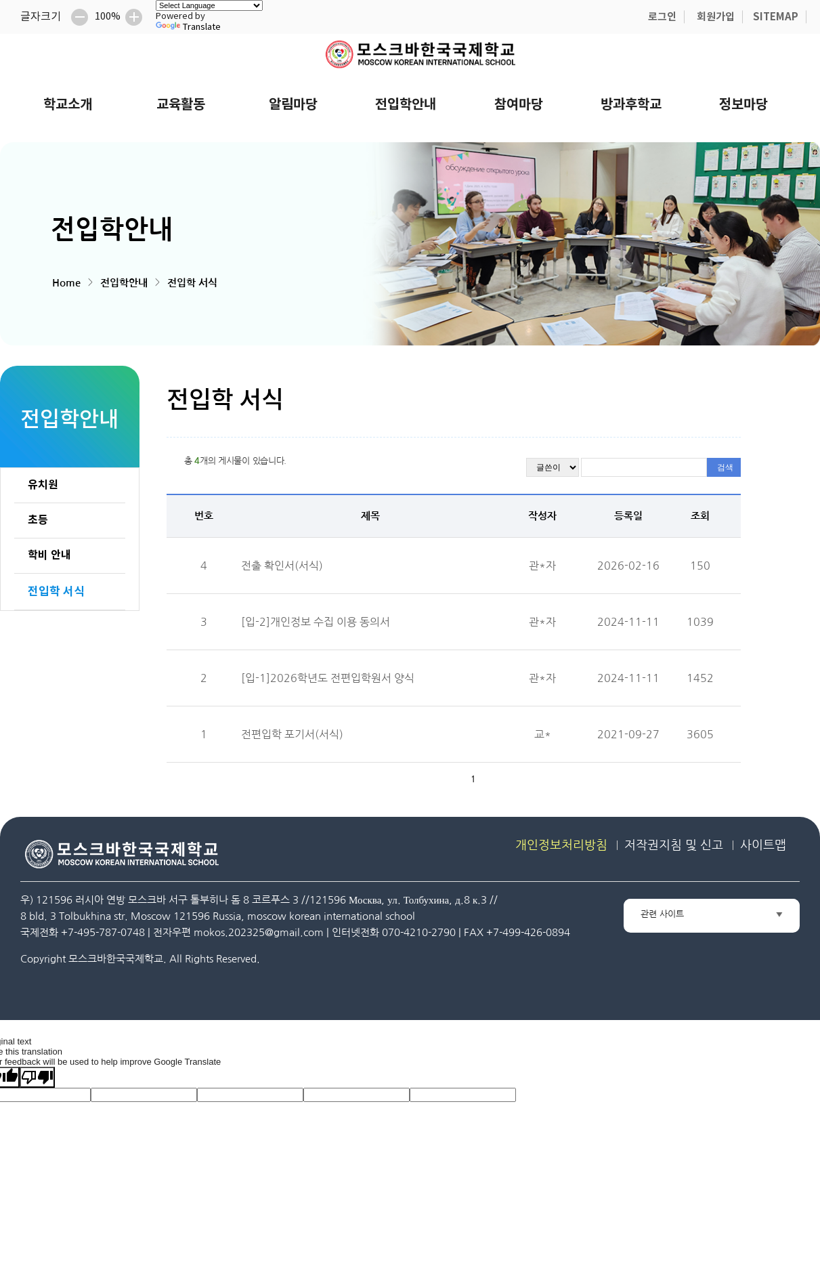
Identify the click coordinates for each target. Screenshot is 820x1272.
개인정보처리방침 (561, 845)
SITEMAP (775, 17)
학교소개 (67, 105)
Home (66, 283)
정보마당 (743, 105)
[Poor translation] (37, 1077)
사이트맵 (763, 845)
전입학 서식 (192, 283)
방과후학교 (631, 105)
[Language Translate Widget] (209, 5)
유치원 (43, 485)
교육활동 (180, 105)
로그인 (662, 17)
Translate (188, 27)
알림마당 (293, 105)
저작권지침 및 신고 (673, 845)
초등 (38, 520)
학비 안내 (49, 555)
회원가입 (716, 17)
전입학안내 (405, 105)
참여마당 (518, 105)
